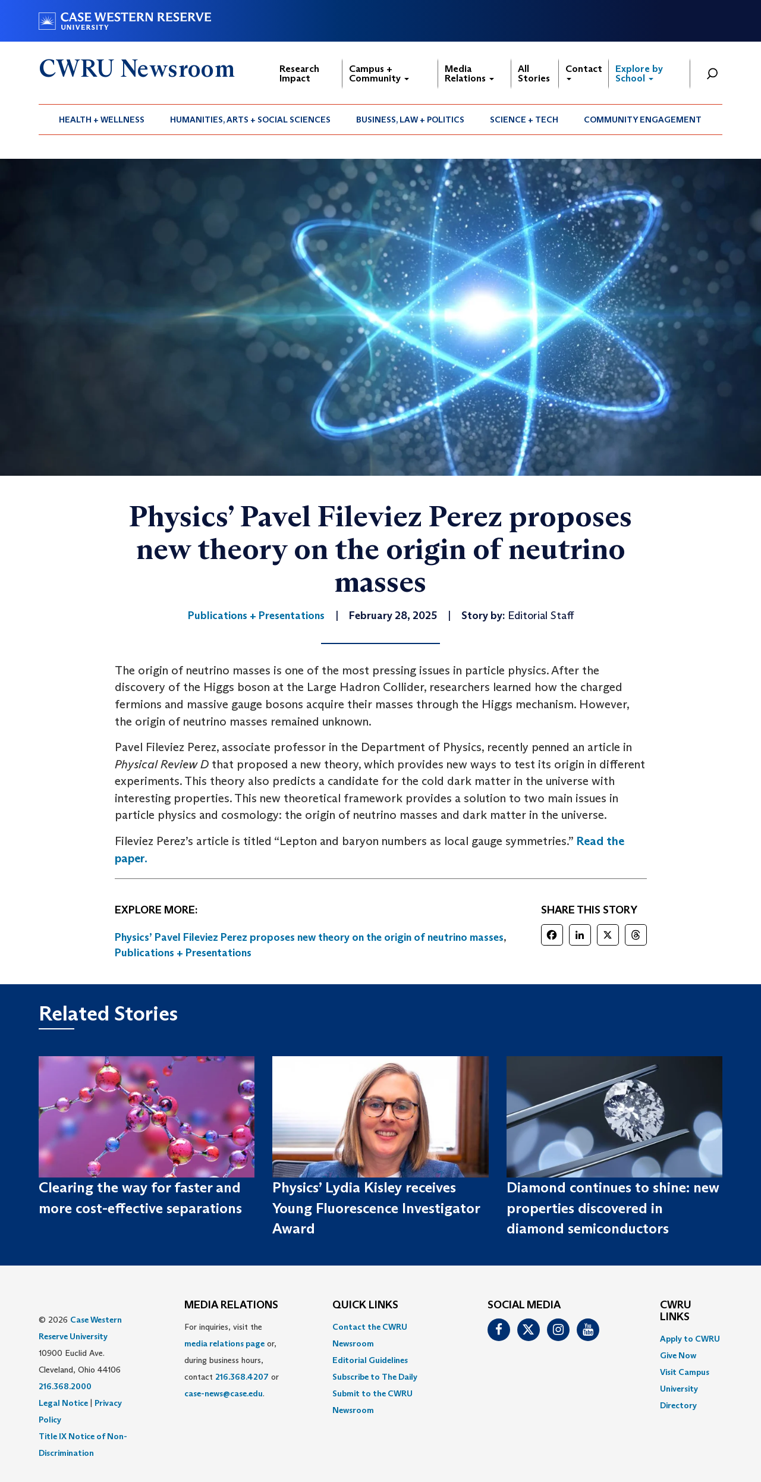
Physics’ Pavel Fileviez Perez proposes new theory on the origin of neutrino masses (309, 937)
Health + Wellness (101, 119)
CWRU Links (675, 1311)
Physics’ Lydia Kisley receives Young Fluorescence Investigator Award (376, 1208)
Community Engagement (643, 119)
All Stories (534, 73)
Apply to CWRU (690, 1338)
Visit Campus (684, 1372)
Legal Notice (63, 1403)
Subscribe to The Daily (374, 1376)
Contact (583, 71)
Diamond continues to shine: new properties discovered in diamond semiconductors (613, 1208)
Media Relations (469, 73)
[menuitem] (102, 119)
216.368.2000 (65, 1386)
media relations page (224, 1343)
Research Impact (299, 73)
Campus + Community (379, 73)
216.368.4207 (242, 1376)
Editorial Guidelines (370, 1360)
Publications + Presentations (183, 952)
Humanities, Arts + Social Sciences (250, 119)
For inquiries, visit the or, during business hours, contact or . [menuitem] (231, 1360)
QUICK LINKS (365, 1305)
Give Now (678, 1355)
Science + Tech (524, 119)
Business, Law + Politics (410, 119)
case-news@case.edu (223, 1393)
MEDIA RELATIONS (231, 1305)
